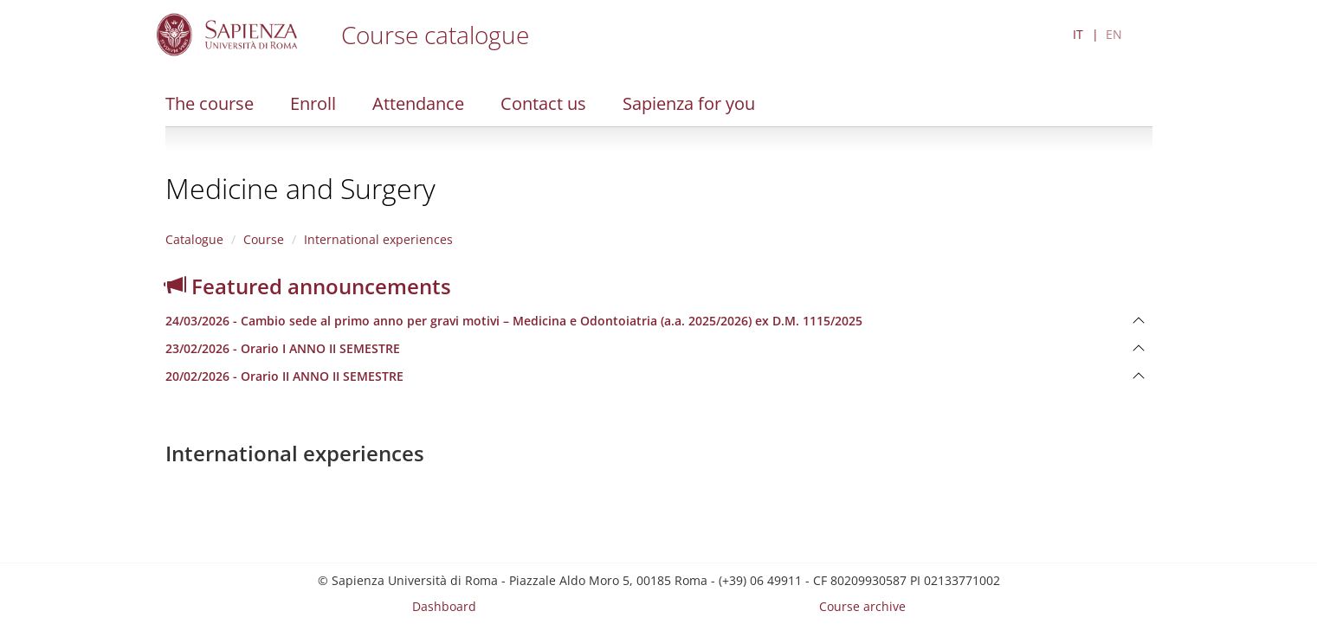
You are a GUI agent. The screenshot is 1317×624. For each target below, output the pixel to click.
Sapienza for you (689, 103)
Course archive (862, 606)
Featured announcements (308, 286)
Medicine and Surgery (300, 188)
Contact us (543, 103)
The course (209, 103)
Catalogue (194, 239)
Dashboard (444, 606)
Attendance (418, 103)
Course (263, 239)
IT (1078, 34)
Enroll (313, 103)
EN (1114, 34)
